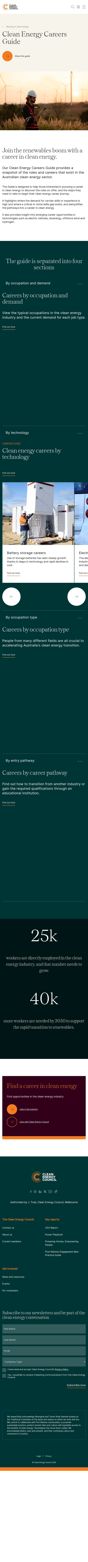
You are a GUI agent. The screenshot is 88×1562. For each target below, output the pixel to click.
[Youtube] (50, 1268)
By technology (44, 432)
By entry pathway (44, 760)
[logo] (10, 6)
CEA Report (51, 1304)
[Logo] (44, 1254)
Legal (38, 1533)
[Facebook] (31, 1269)
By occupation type (44, 617)
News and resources (13, 1354)
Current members (11, 1318)
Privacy (48, 1533)
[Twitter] (45, 1269)
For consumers (10, 1367)
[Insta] (35, 1268)
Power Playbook (54, 1311)
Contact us (8, 1304)
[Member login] (78, 6)
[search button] (72, 6)
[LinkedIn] (40, 1268)
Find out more (8, 328)
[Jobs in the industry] (24, 1109)
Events (6, 1360)
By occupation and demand (44, 283)
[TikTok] (56, 1269)
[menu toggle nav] (84, 7)
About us (7, 1311)
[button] (11, 596)
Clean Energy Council (42, 1539)
